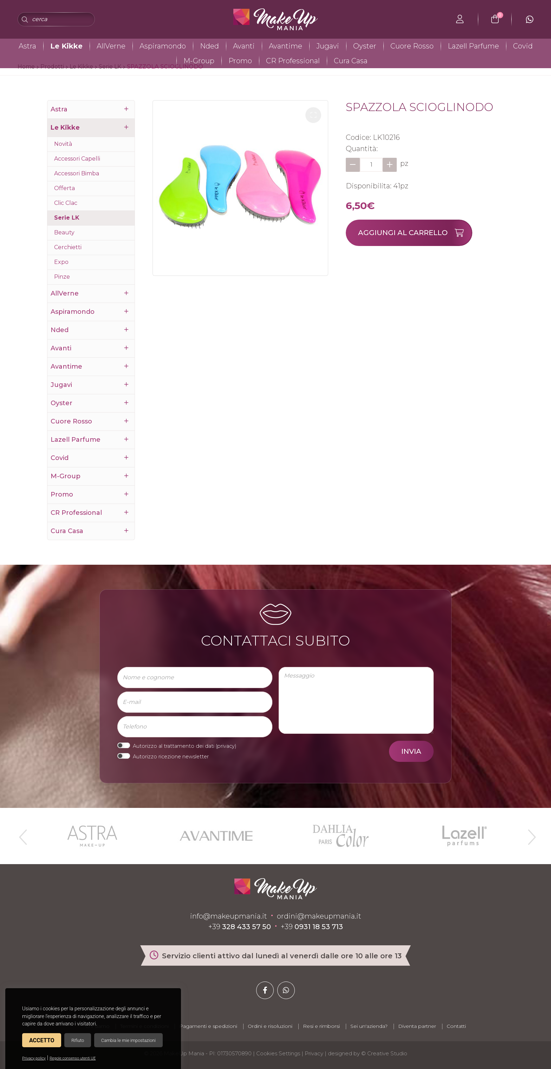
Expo (61, 262)
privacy (226, 746)
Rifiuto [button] (77, 1040)
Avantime (285, 46)
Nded (209, 46)
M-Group (198, 61)
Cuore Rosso (412, 46)
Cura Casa (351, 61)
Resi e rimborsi (321, 1026)
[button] (313, 115)
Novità (63, 144)
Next (528, 834)
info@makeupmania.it (228, 916)
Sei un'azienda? (369, 1026)
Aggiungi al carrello (415, 232)
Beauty (64, 232)
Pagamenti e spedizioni (208, 1026)
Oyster (364, 46)
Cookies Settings (278, 1053)
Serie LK (66, 217)
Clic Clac (65, 203)
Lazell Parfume (473, 46)
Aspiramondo (163, 46)
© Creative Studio (384, 1053)
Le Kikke (66, 46)
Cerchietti (68, 247)
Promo (240, 61)
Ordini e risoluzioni (270, 1026)
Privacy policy (34, 1058)
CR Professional (293, 61)
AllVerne (111, 46)
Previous (22, 834)
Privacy (314, 1053)
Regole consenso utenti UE (73, 1058)
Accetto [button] (41, 1040)
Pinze (62, 276)
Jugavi (327, 46)
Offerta (64, 188)
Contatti (456, 1026)
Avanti (244, 46)
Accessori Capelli (77, 158)
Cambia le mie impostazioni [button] (128, 1040)
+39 (239, 926)
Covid (523, 46)
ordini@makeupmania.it (319, 916)
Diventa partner (417, 1026)
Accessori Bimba (76, 173)
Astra (27, 46)
